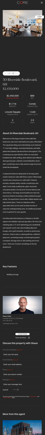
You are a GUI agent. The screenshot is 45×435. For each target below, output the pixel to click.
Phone (8, 369)
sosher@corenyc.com (10, 323)
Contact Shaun (22, 334)
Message (8, 379)
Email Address (10, 360)
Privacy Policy (33, 396)
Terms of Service (7, 397)
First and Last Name (12, 350)
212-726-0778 (7, 320)
